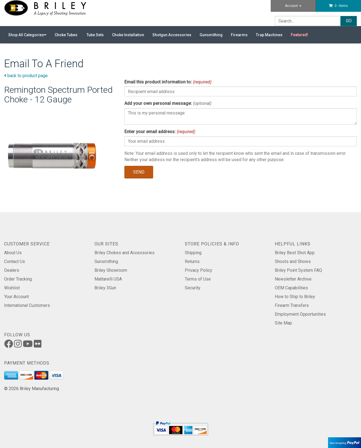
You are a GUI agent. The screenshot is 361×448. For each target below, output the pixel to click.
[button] (338, 6)
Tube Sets (95, 35)
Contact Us (14, 261)
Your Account (16, 296)
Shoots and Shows (293, 261)
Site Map (283, 323)
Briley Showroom (110, 270)
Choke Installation (128, 35)
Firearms (239, 35)
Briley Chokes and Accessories (124, 252)
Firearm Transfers (292, 305)
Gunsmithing (211, 35)
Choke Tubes (66, 35)
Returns (192, 261)
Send (138, 172)
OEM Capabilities (291, 287)
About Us (13, 252)
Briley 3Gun (105, 287)
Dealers (11, 270)
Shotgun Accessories (171, 35)
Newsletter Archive (293, 279)
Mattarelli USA (108, 279)
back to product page (26, 75)
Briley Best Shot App (295, 252)
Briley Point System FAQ (298, 270)
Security (192, 287)
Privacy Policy (198, 270)
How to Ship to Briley (295, 296)
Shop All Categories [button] (27, 35)
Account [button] (293, 6)
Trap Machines (269, 35)
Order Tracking (18, 279)
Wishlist (12, 287)
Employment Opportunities (300, 314)
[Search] (307, 21)
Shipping (193, 252)
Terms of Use (198, 279)
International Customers (27, 305)
